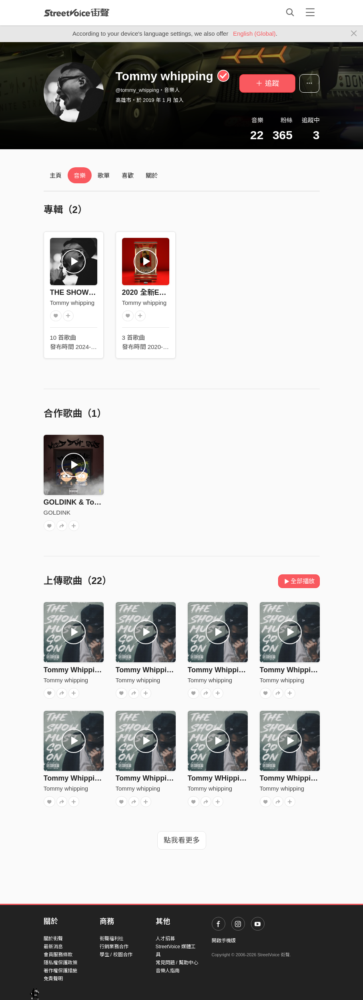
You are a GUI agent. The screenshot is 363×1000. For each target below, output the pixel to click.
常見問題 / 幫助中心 (177, 963)
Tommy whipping (72, 302)
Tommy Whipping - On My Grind (242, 670)
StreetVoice (77, 12)
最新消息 (53, 946)
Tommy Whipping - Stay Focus (168, 670)
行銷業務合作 (114, 946)
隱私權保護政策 (60, 963)
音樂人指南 (168, 971)
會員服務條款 (58, 954)
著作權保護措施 (60, 971)
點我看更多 (182, 840)
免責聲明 (53, 979)
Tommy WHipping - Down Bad (239, 778)
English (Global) (254, 33)
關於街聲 (53, 938)
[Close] (354, 34)
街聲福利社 (112, 938)
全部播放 (299, 581)
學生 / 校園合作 (116, 954)
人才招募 (165, 938)
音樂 (80, 175)
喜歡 (128, 175)
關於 (152, 175)
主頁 (56, 175)
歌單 (104, 175)
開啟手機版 (224, 940)
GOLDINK (57, 512)
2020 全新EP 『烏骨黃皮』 (165, 292)
